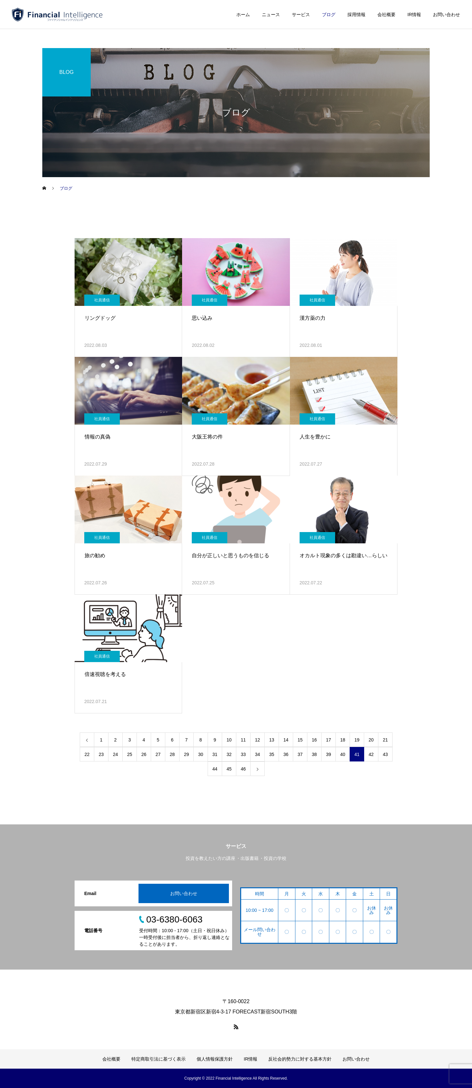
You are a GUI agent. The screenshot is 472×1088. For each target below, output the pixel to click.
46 (243, 768)
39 (328, 754)
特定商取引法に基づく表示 (158, 1059)
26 (144, 754)
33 (243, 754)
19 (357, 739)
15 (300, 739)
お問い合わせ (446, 14)
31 (215, 754)
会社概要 (386, 14)
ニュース (271, 14)
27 (158, 754)
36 (286, 754)
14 (286, 739)
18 (342, 739)
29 (186, 754)
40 (342, 754)
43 (385, 754)
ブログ (328, 14)
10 (229, 739)
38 (314, 754)
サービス (301, 14)
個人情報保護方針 (215, 1059)
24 (115, 754)
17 (328, 739)
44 (215, 768)
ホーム (243, 14)
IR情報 (414, 14)
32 (229, 754)
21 (385, 739)
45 (229, 768)
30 (200, 754)
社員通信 (102, 300)
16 (314, 739)
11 (243, 739)
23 (101, 754)
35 (271, 754)
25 (129, 754)
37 (300, 754)
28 (172, 754)
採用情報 (356, 14)
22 (87, 754)
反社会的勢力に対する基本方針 (300, 1059)
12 (257, 739)
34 (257, 754)
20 (371, 739)
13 (271, 739)
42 (371, 754)
